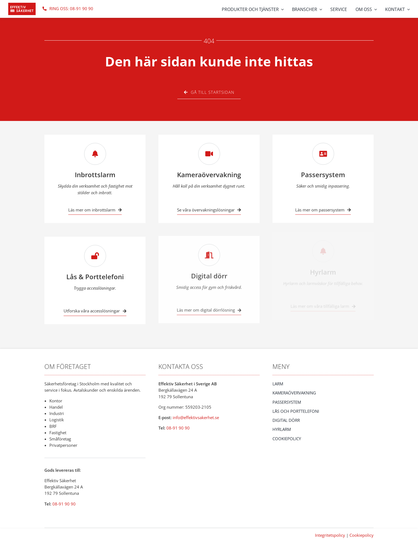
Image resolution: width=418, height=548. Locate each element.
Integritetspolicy (330, 535)
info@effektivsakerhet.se (196, 417)
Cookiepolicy (361, 535)
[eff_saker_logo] (22, 4)
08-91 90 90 (64, 504)
